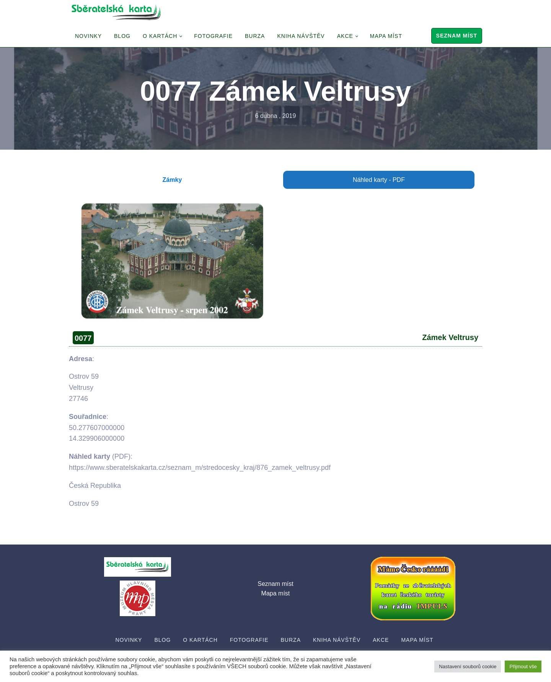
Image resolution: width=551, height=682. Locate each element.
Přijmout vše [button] (523, 666)
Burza (255, 36)
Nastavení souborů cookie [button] (467, 666)
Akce (345, 36)
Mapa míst (386, 36)
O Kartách (160, 36)
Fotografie (213, 36)
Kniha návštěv (300, 36)
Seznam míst (456, 36)
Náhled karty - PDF (379, 180)
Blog (122, 36)
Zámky (172, 180)
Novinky (88, 36)
